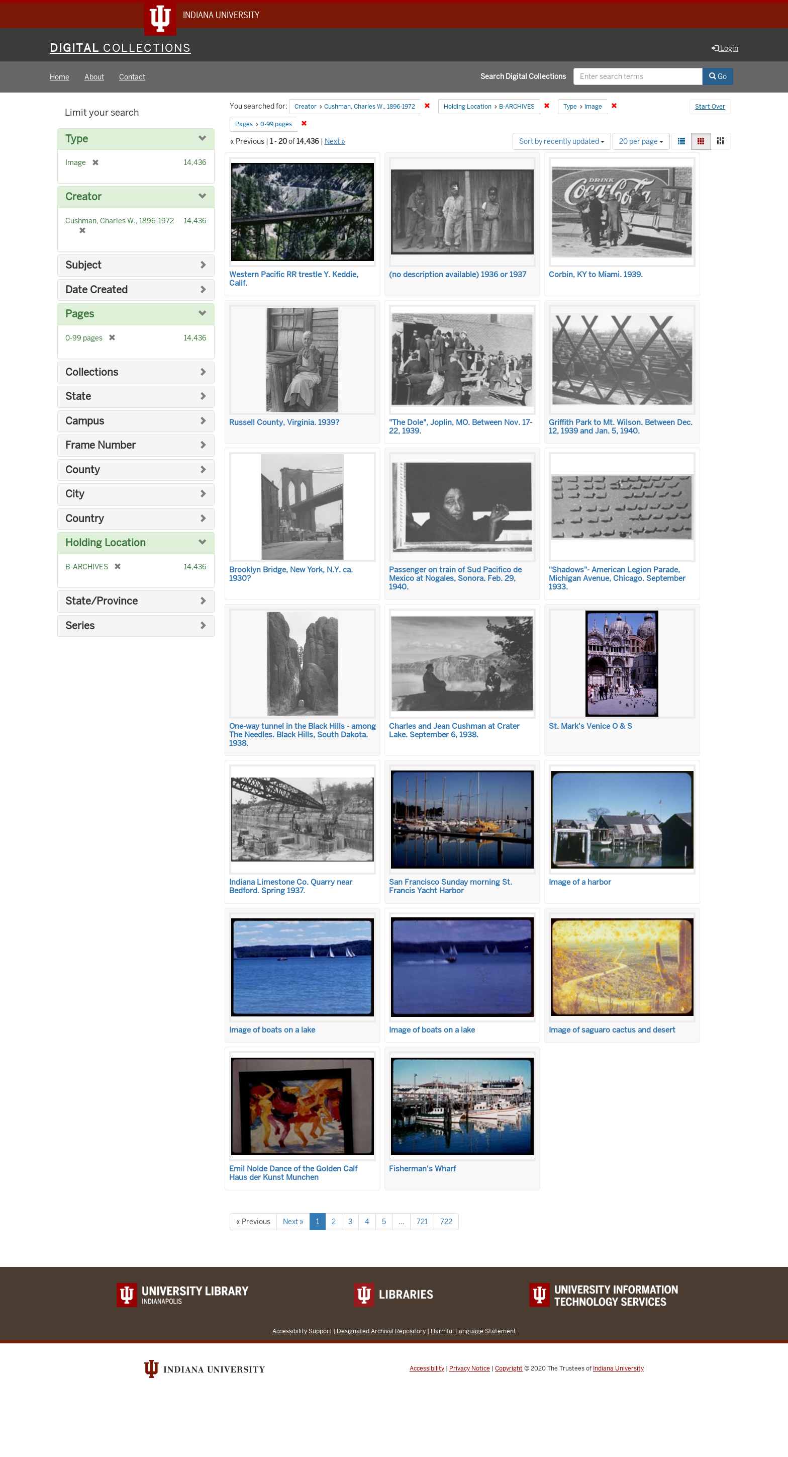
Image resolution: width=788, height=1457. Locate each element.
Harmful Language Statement (473, 1331)
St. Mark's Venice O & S (590, 727)
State (78, 397)
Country (84, 519)
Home (59, 77)
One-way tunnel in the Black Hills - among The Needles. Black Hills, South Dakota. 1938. (302, 735)
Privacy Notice (469, 1369)
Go (718, 76)
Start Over (710, 108)
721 (422, 1222)
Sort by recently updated (562, 141)
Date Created (96, 290)
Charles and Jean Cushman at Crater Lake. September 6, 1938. (454, 731)
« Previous (253, 1222)
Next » (335, 141)
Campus (84, 421)
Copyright (509, 1369)
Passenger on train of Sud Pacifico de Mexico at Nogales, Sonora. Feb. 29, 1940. (455, 578)
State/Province (101, 601)
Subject (83, 266)
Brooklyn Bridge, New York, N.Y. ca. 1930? (291, 574)
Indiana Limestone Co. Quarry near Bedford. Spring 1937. (290, 887)
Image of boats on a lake (272, 1030)
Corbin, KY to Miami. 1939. (596, 275)
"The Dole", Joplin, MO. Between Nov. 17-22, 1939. (460, 427)
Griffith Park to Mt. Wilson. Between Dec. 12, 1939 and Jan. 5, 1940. (621, 427)
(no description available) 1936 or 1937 (457, 275)
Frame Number (100, 446)
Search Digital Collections (523, 76)
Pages (79, 314)
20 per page (641, 141)
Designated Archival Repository (381, 1331)
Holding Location (105, 544)
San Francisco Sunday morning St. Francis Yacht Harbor (450, 887)
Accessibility (427, 1369)
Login (725, 48)
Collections (91, 373)
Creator (83, 198)
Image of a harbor (580, 883)
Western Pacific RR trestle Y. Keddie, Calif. (293, 279)
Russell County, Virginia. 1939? (284, 423)
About (94, 77)
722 (446, 1222)
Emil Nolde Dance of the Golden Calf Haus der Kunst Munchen (293, 1174)
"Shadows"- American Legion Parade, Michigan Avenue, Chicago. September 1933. (617, 578)
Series (79, 626)
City (74, 494)
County (82, 470)
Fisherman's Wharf (422, 1170)
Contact (132, 77)
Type (76, 139)
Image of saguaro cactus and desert (612, 1030)
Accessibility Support (302, 1331)
